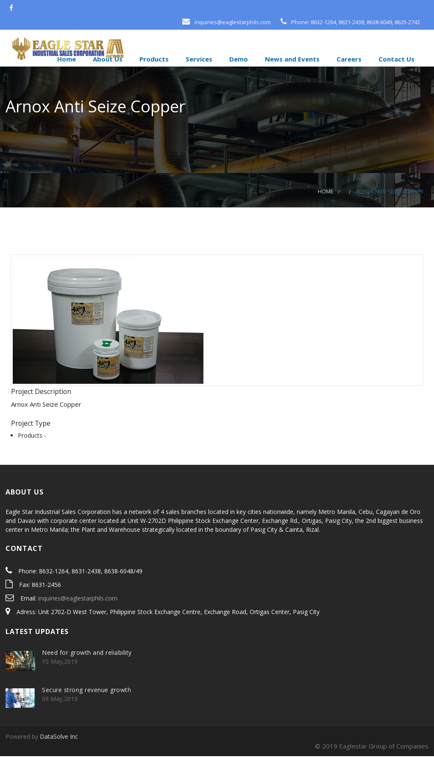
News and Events (291, 59)
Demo (238, 59)
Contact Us (396, 59)
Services (198, 59)
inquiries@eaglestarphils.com (77, 599)
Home (66, 59)
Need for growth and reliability (87, 653)
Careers (348, 59)
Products (153, 59)
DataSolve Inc (59, 737)
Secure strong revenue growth (86, 691)
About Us (106, 59)
